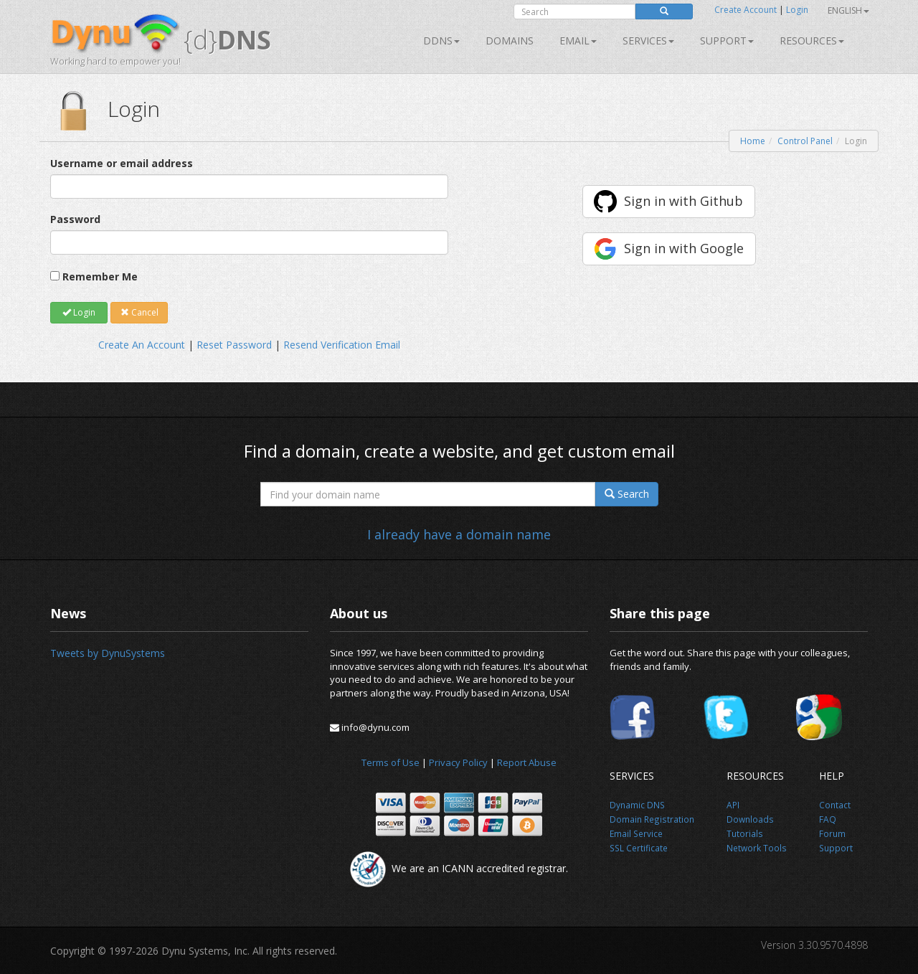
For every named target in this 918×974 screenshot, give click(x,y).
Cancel (139, 312)
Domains (510, 40)
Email (578, 40)
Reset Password (234, 344)
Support (727, 40)
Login (797, 10)
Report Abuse (527, 762)
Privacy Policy (458, 762)
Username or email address (121, 163)
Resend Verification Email (341, 344)
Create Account (745, 10)
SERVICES (648, 40)
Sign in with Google (684, 248)
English (848, 10)
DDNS (441, 40)
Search (627, 494)
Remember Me (100, 276)
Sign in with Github (683, 200)
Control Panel (805, 141)
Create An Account (141, 344)
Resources (812, 40)
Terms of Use (390, 762)
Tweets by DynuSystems (107, 653)
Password (75, 219)
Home (752, 141)
